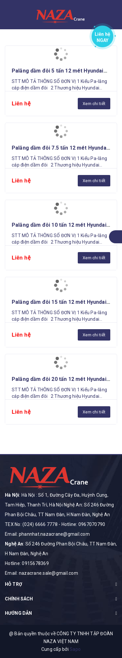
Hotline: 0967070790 (83, 524)
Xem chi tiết (94, 103)
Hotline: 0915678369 (27, 563)
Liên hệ (103, 36)
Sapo (75, 649)
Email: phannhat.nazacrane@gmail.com (47, 534)
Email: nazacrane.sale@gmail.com (41, 573)
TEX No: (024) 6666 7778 (31, 524)
